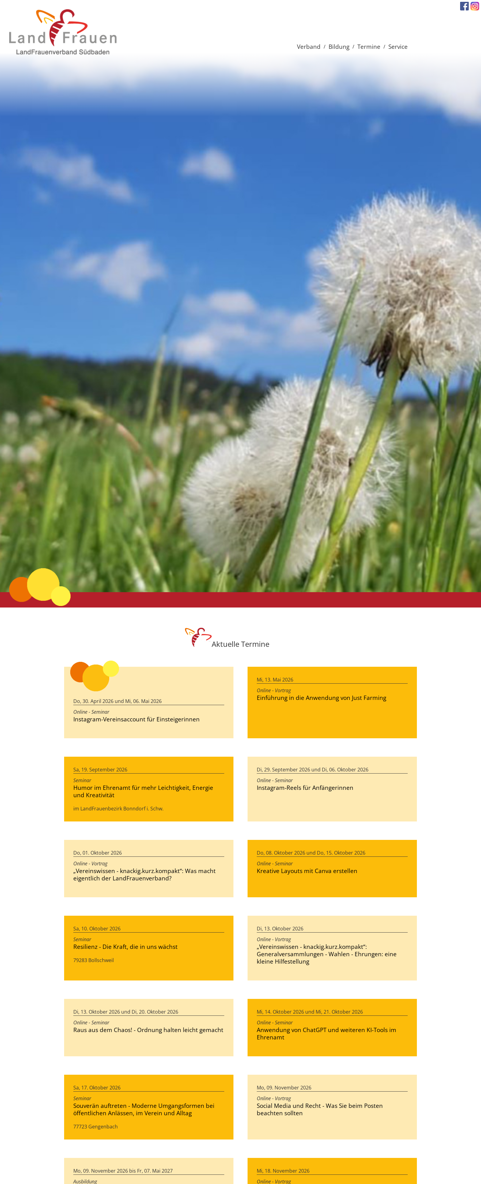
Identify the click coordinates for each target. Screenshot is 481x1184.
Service (398, 46)
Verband (309, 46)
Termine (368, 46)
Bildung (339, 46)
